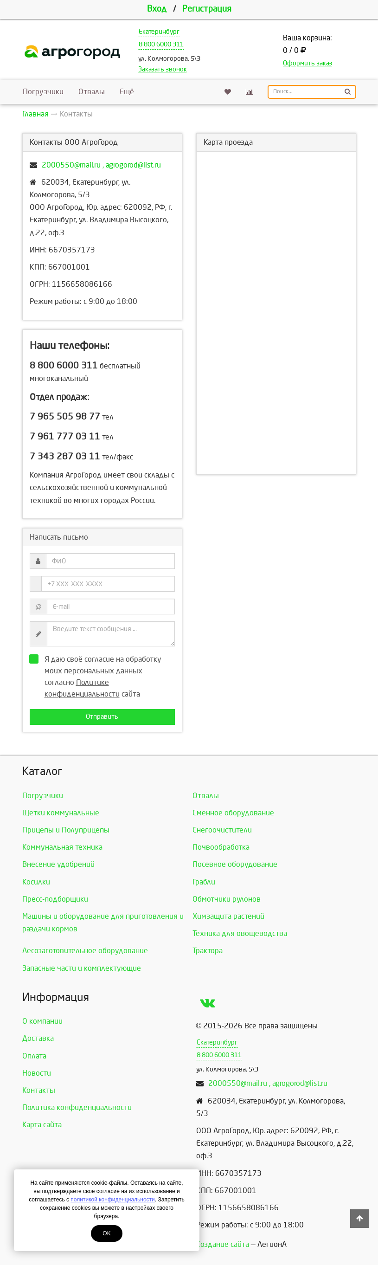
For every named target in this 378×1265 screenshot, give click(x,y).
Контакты (38, 1090)
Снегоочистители (222, 830)
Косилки (36, 882)
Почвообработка (221, 847)
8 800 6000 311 (161, 44)
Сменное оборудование (233, 813)
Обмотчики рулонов (226, 899)
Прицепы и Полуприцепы (65, 830)
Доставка (38, 1038)
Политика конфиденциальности (77, 1107)
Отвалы (91, 92)
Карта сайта (42, 1125)
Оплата (34, 1056)
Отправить (102, 716)
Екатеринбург (159, 31)
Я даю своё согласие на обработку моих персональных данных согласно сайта (98, 676)
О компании (42, 1021)
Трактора (207, 951)
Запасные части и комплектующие (81, 968)
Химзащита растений (228, 916)
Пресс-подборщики (55, 899)
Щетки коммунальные (60, 813)
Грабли (203, 882)
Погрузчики (43, 92)
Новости (36, 1073)
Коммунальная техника (62, 847)
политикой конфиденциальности (112, 1199)
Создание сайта (222, 1244)
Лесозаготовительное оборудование (85, 951)
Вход (157, 9)
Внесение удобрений (58, 864)
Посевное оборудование (234, 864)
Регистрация (206, 9)
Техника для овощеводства (239, 933)
